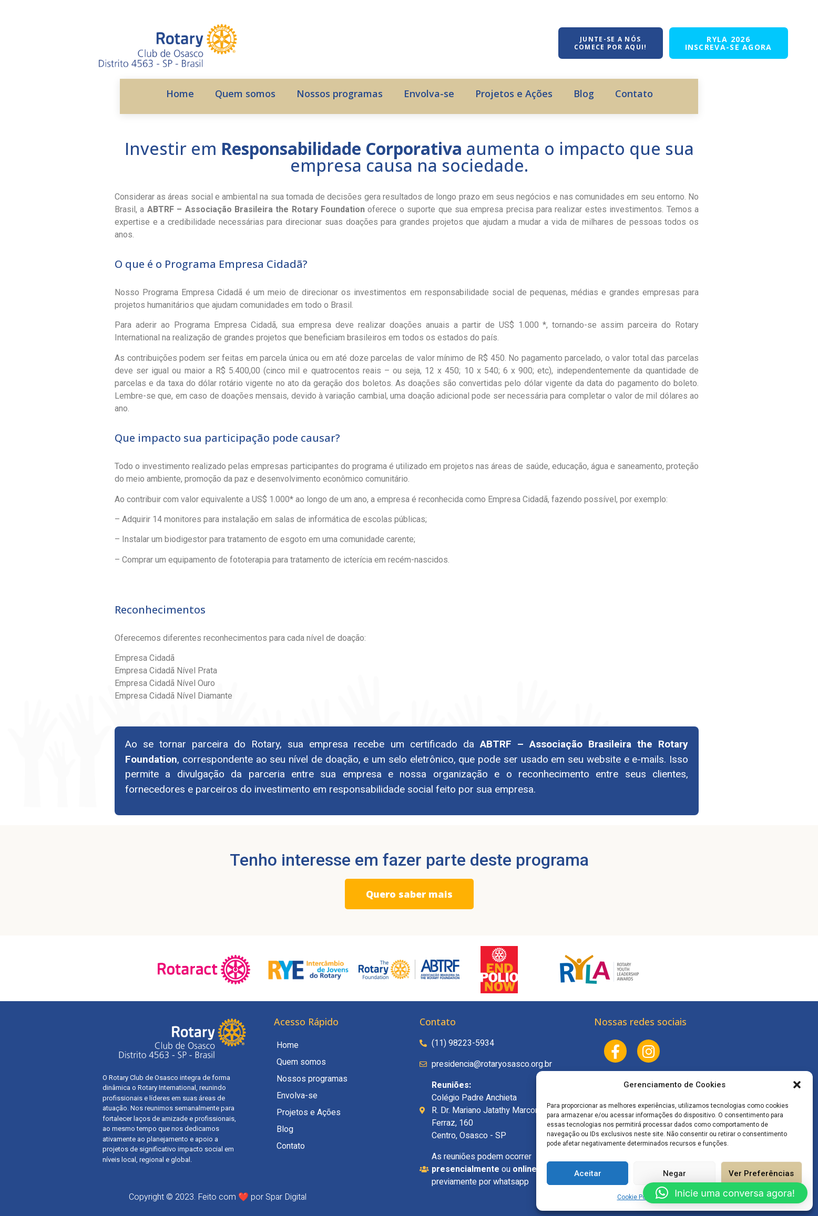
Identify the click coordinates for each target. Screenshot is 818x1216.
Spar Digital (285, 1197)
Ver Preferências (761, 1173)
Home (180, 93)
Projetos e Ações (514, 93)
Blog (584, 93)
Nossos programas (339, 93)
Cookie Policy (636, 1197)
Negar (674, 1173)
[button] (797, 1084)
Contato (634, 93)
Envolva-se (429, 93)
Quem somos (245, 93)
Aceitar (587, 1173)
